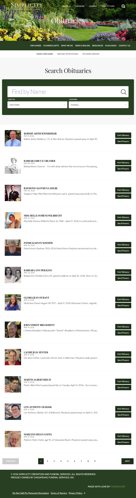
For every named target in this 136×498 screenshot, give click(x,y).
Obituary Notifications (67, 54)
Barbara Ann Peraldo (38, 270)
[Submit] (124, 91)
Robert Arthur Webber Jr (40, 133)
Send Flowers (124, 141)
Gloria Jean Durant (36, 297)
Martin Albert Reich (37, 379)
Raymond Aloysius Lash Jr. (41, 188)
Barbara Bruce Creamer (39, 160)
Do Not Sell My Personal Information (30, 493)
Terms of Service (59, 493)
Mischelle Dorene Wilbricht (43, 215)
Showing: (73, 99)
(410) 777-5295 (108, 6)
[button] (123, 6)
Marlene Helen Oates (38, 434)
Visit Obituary (124, 134)
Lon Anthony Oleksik (38, 407)
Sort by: (11, 99)
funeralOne (117, 486)
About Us (66, 6)
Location (80, 6)
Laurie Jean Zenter (36, 352)
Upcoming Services (90, 54)
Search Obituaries (45, 54)
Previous (10, 461)
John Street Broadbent (39, 325)
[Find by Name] (63, 91)
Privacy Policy (75, 493)
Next (127, 461)
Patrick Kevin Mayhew (38, 243)
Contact (93, 6)
